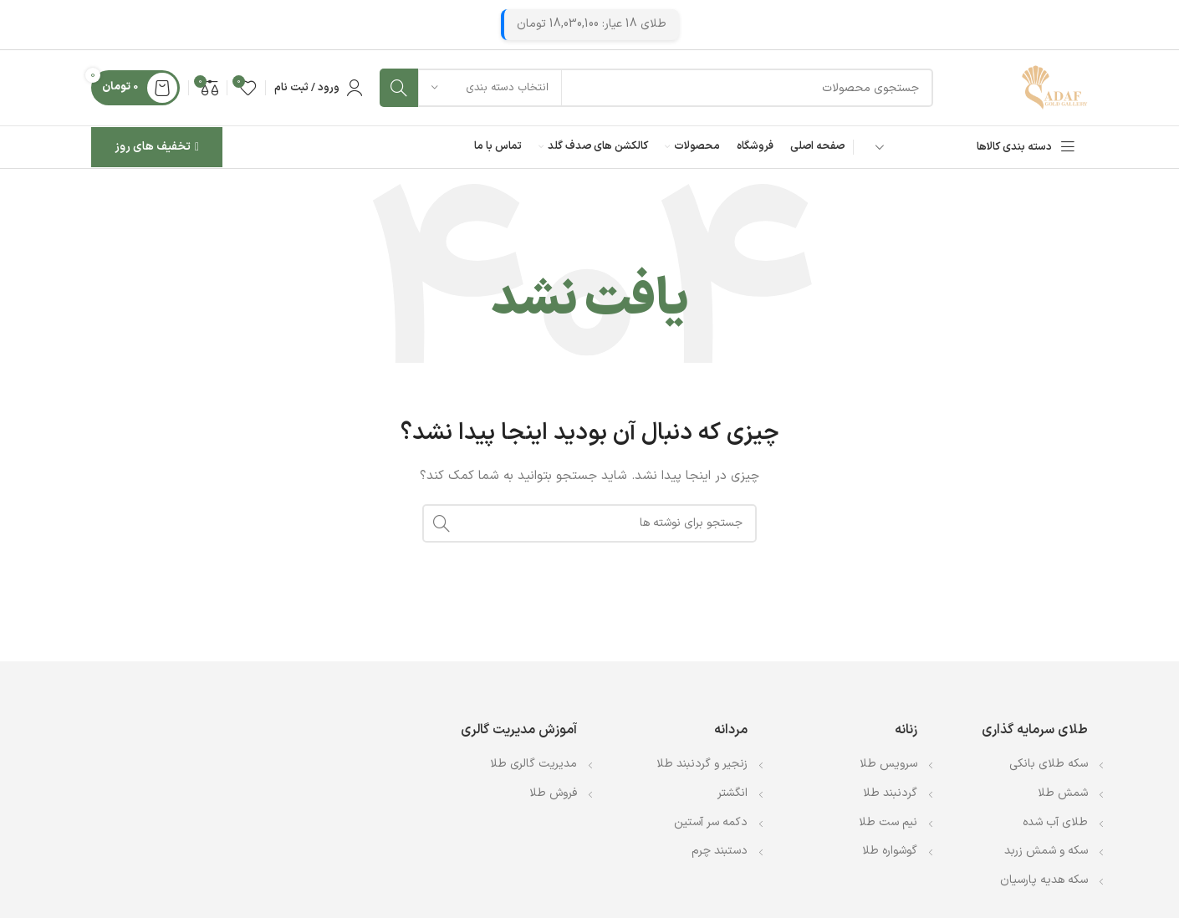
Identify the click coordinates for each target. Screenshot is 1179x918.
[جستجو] (656, 88)
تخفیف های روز (157, 147)
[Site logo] (1054, 87)
